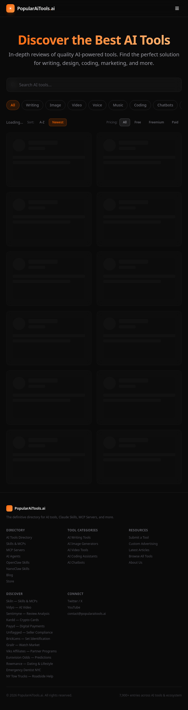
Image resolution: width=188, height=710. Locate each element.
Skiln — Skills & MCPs (21, 601)
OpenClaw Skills (17, 563)
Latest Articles (139, 550)
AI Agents (13, 556)
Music (118, 105)
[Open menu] (177, 8)
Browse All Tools (141, 556)
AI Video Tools (78, 550)
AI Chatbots (76, 563)
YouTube (74, 607)
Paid (175, 122)
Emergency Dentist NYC (23, 670)
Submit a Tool (139, 537)
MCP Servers (15, 550)
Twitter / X (75, 601)
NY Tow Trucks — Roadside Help (29, 676)
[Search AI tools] (94, 85)
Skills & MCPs (16, 544)
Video (77, 105)
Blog (9, 575)
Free (138, 122)
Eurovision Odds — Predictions (28, 657)
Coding (140, 105)
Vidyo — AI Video (18, 607)
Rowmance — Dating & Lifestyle (29, 664)
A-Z (42, 122)
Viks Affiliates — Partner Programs (31, 651)
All (13, 105)
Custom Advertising (143, 544)
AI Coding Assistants (83, 556)
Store (10, 581)
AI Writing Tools (79, 537)
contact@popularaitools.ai (87, 614)
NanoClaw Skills (17, 569)
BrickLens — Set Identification (28, 639)
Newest (57, 122)
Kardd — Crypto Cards (22, 620)
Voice (97, 105)
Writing (32, 105)
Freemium (156, 122)
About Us (135, 563)
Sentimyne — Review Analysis (28, 614)
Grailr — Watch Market (23, 645)
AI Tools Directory (19, 537)
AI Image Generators (83, 544)
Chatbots (165, 105)
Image (55, 105)
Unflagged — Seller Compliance (29, 632)
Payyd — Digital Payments (25, 626)
